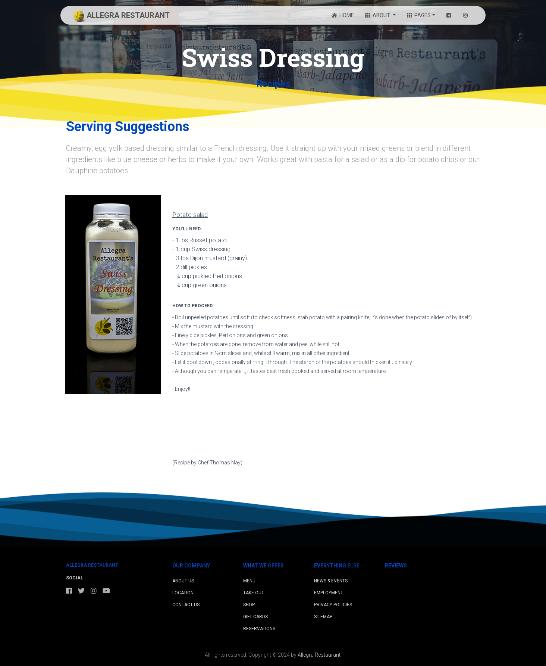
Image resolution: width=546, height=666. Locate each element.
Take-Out (253, 592)
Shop (249, 604)
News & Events (331, 580)
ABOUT (378, 15)
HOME (343, 15)
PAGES (419, 15)
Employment (328, 592)
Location (183, 592)
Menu (249, 580)
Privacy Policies (333, 604)
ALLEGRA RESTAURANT (121, 16)
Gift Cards (255, 616)
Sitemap (323, 616)
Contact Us (186, 604)
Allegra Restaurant (319, 655)
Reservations (259, 628)
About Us (183, 580)
